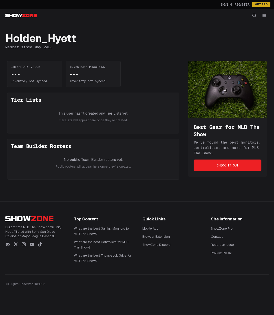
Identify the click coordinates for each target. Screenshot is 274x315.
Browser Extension (156, 237)
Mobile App (150, 228)
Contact (217, 237)
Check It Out (227, 165)
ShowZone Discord (156, 245)
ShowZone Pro (222, 228)
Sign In (226, 4)
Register (242, 4)
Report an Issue (222, 245)
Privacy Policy (221, 253)
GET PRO (261, 4)
